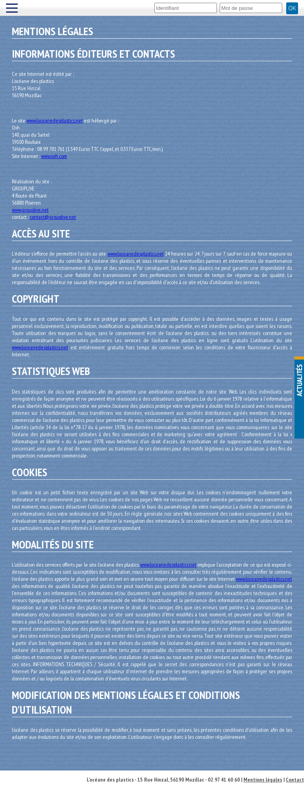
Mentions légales (262, 779)
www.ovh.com (54, 156)
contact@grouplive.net (53, 216)
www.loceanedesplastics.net (55, 120)
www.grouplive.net (30, 209)
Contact (295, 779)
